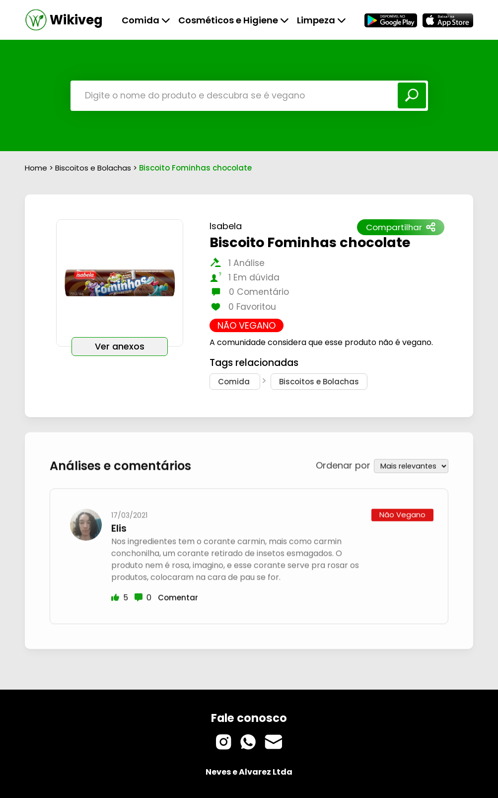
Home (36, 168)
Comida (146, 20)
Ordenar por (343, 464)
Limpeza (321, 20)
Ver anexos (119, 347)
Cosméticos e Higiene (233, 20)
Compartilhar (400, 227)
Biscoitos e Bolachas (94, 168)
